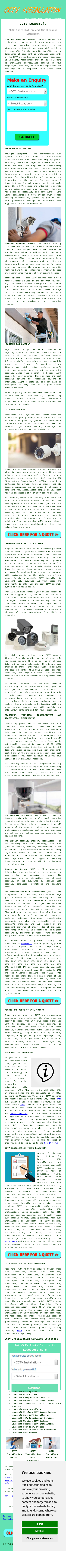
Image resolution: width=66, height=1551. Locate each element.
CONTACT (48, 18)
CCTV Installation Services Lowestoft (31, 1339)
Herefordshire (12, 1480)
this (59, 1099)
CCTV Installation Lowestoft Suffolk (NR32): (30, 39)
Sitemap (7, 1516)
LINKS (33, 18)
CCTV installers (14, 970)
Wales (8, 1483)
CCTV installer (46, 1168)
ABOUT (40, 18)
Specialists (9, 1519)
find (13, 1269)
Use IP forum (51, 1143)
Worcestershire (13, 1477)
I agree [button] (39, 1523)
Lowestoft (26, 944)
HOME (27, 18)
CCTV (59, 154)
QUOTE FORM (11, 1241)
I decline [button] (39, 1531)
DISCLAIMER (58, 18)
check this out (18, 1114)
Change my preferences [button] (39, 1538)
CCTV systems (54, 1301)
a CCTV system (36, 195)
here (22, 1105)
